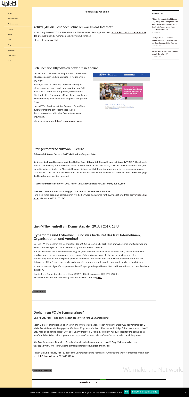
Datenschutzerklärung (144, 392)
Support (10, 45)
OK (126, 392)
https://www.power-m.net (68, 120)
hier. (100, 277)
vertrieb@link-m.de (43, 356)
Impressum (11, 50)
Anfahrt (10, 29)
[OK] (185, 392)
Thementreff (39, 292)
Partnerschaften (13, 24)
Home (10, 13)
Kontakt (10, 34)
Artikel (54, 40)
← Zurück (85, 382)
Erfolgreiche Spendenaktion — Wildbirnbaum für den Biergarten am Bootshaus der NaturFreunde (164, 40)
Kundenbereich (13, 18)
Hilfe (9, 39)
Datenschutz (12, 55)
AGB (9, 60)
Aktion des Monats (42, 370)
